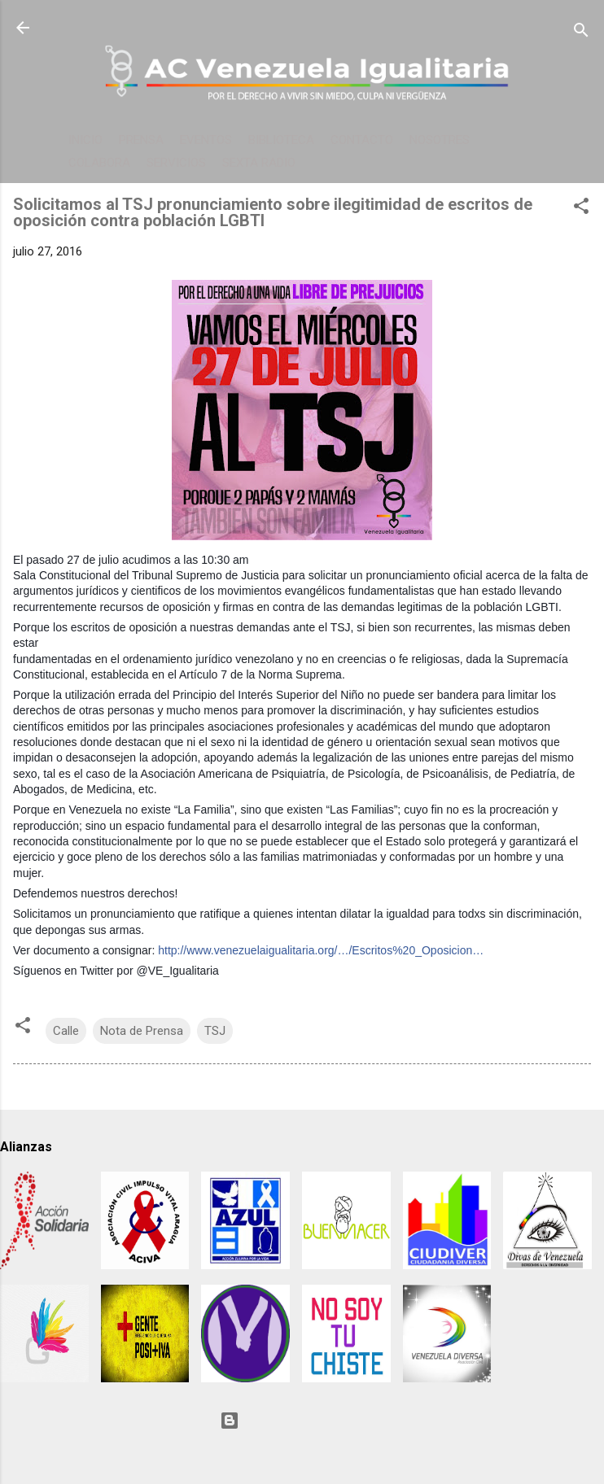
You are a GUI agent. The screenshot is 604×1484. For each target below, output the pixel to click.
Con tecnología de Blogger (302, 1420)
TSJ (214, 1031)
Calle (66, 1031)
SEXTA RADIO (258, 162)
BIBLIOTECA (281, 140)
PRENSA (141, 140)
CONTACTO (361, 140)
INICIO (85, 140)
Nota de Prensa (141, 1031)
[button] (581, 208)
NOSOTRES (439, 140)
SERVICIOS (176, 162)
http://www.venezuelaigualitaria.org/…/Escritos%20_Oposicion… (321, 950)
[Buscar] (581, 33)
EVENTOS (206, 140)
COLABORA (99, 162)
